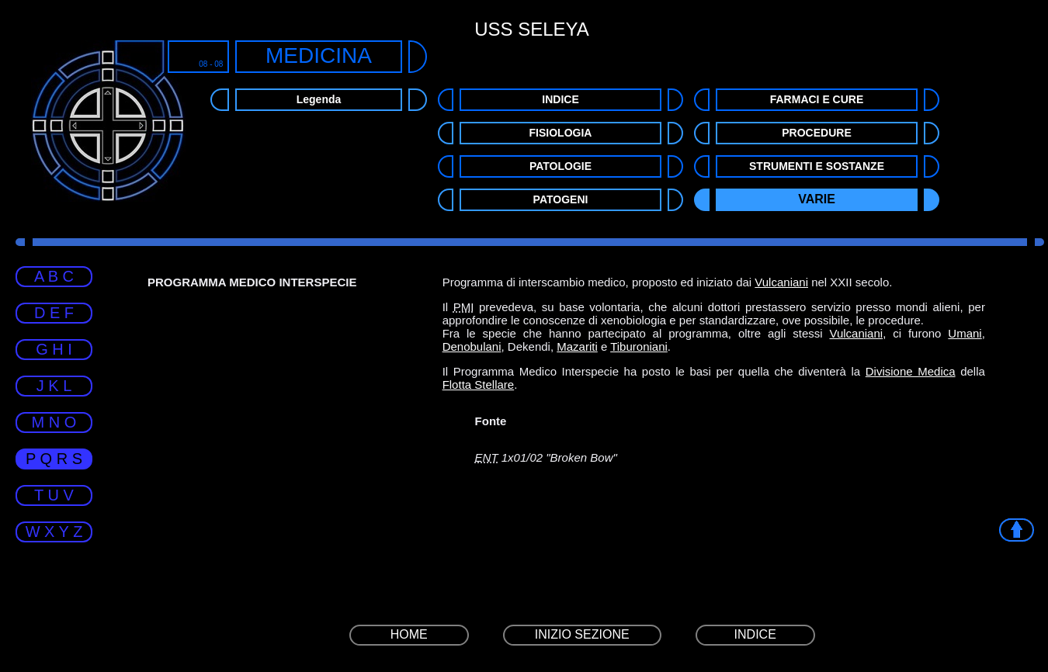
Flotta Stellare (478, 384)
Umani (964, 333)
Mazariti (577, 346)
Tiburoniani (639, 346)
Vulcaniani (781, 282)
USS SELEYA (531, 29)
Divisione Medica (911, 371)
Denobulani (471, 346)
